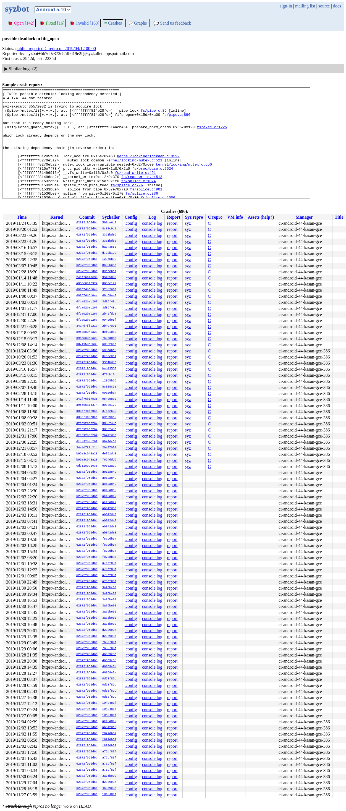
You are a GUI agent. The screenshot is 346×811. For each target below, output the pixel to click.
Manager (304, 217)
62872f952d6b (87, 223)
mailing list (305, 6)
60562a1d (109, 344)
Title (339, 217)
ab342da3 (109, 509)
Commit (87, 217)
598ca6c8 (109, 223)
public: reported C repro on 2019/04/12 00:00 (55, 48)
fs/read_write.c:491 (135, 189)
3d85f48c (109, 302)
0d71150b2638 (87, 344)
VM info (235, 217)
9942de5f (109, 320)
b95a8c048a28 (87, 332)
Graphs (138, 23)
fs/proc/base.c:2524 (152, 184)
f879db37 (109, 539)
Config (131, 217)
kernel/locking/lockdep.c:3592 (148, 170)
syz (188, 223)
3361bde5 (109, 235)
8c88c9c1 (109, 229)
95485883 (109, 277)
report (172, 223)
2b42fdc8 (109, 314)
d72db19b (109, 253)
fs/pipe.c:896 (176, 120)
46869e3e (109, 654)
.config (131, 223)
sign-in (286, 6)
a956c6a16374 (87, 284)
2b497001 (109, 326)
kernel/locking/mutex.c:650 (184, 179)
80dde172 (109, 284)
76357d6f (109, 642)
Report (173, 217)
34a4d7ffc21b (87, 326)
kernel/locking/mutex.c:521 (134, 174)
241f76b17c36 (87, 277)
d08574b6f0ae (87, 290)
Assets (254, 217)
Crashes (113, 23)
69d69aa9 (109, 296)
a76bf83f (109, 563)
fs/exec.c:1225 (212, 135)
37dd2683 (109, 290)
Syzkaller (111, 217)
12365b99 (109, 259)
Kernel (56, 217)
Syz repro (194, 217)
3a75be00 (109, 588)
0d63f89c (109, 679)
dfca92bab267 (87, 302)
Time (22, 217)
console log (152, 223)
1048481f (109, 703)
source (324, 6)
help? (267, 217)
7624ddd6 (109, 338)
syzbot (17, 9)
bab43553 (109, 247)
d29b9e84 (109, 630)
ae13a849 (109, 472)
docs (337, 6)
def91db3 (109, 332)
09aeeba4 (109, 271)
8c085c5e (109, 265)
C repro (215, 217)
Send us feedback (172, 23)
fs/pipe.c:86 (154, 115)
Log (152, 217)
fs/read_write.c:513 (141, 194)
